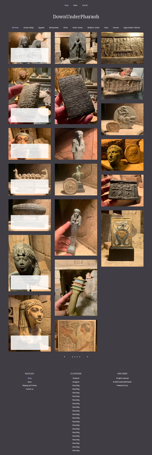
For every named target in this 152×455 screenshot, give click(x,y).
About (75, 5)
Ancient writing (28, 27)
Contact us (29, 389)
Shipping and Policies (29, 385)
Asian (106, 27)
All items (15, 27)
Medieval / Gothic (93, 27)
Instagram (76, 382)
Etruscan (116, 27)
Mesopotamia (53, 27)
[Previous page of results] (64, 357)
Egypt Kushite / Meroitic (132, 27)
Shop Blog (76, 385)
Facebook (76, 378)
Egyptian (41, 27)
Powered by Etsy (122, 385)
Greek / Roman (78, 27)
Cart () (84, 5)
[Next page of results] (87, 357)
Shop (66, 5)
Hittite (65, 27)
